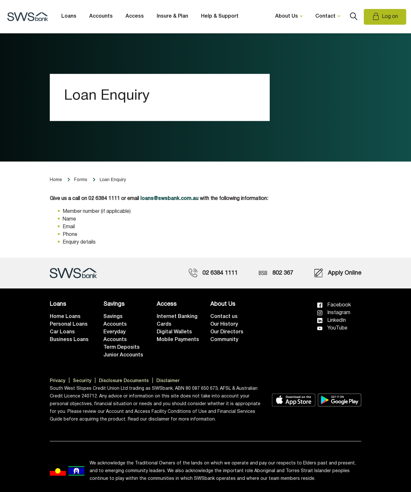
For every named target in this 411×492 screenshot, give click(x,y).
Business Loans (69, 340)
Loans (68, 16)
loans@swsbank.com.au (169, 198)
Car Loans (62, 332)
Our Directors (226, 332)
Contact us (224, 316)
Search (353, 16)
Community (224, 340)
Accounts (101, 16)
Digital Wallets (174, 332)
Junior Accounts (123, 355)
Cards (164, 324)
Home (56, 180)
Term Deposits (121, 347)
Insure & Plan (172, 16)
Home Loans (65, 316)
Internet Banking (177, 316)
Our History (224, 324)
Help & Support (220, 16)
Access (135, 16)
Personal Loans (69, 324)
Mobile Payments (178, 340)
